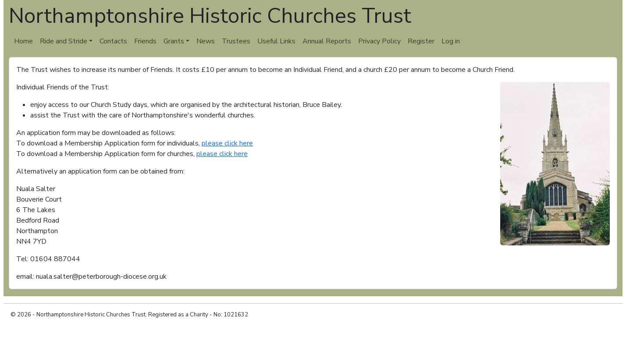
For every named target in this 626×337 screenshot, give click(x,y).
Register (421, 41)
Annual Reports (326, 41)
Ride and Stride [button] (63, 41)
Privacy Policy (379, 41)
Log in (450, 41)
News (205, 41)
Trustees (236, 41)
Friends (145, 41)
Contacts (113, 41)
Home (23, 41)
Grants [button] (174, 41)
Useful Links (276, 41)
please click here (227, 143)
